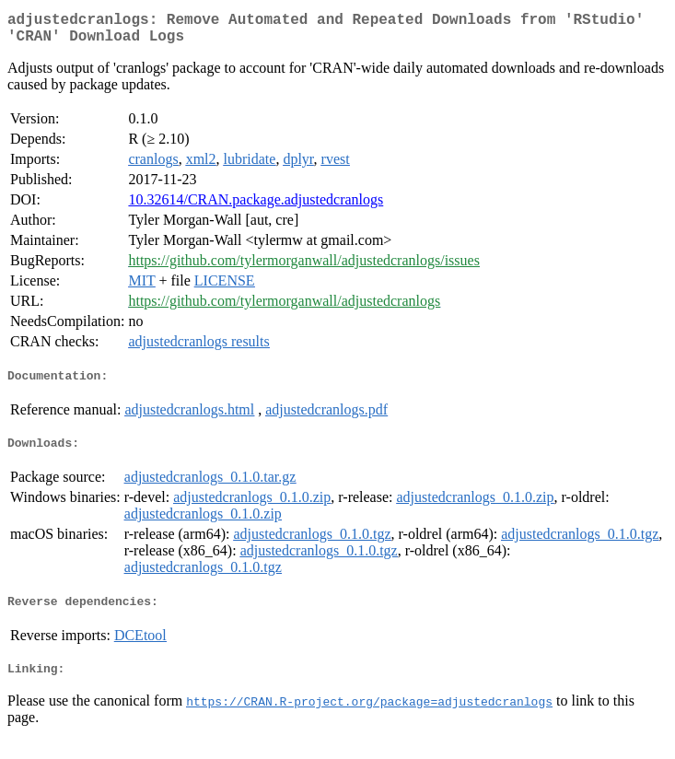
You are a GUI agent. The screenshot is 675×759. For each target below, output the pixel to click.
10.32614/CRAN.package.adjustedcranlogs (255, 207)
